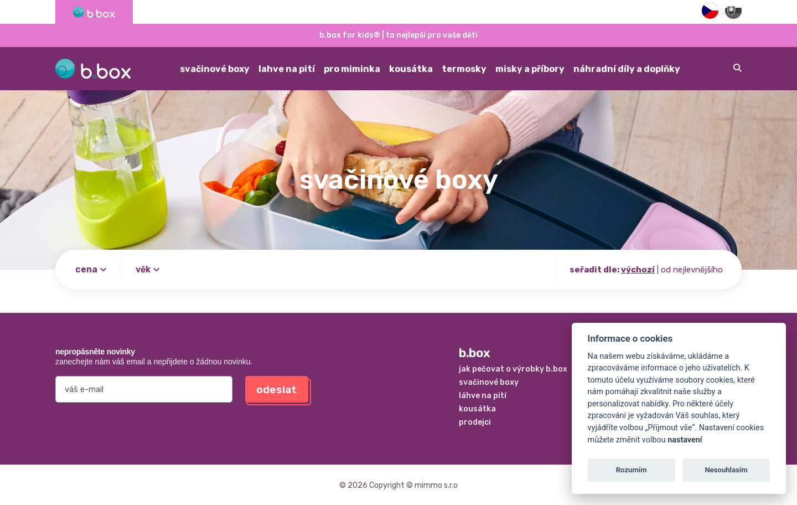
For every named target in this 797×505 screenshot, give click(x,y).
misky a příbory (530, 69)
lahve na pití (286, 69)
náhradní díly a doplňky (626, 69)
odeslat (276, 389)
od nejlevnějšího (692, 270)
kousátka (411, 69)
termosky (464, 69)
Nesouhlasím (726, 470)
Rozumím (631, 470)
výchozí (638, 270)
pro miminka (352, 69)
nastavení (684, 440)
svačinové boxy (215, 69)
